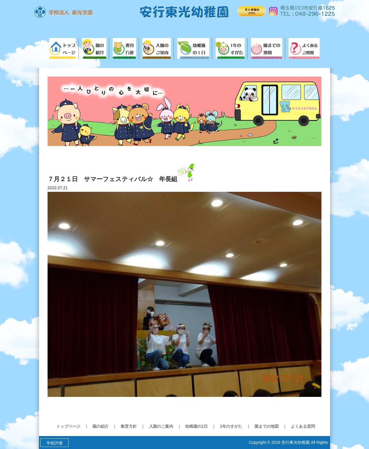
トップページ (68, 426)
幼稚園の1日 (196, 426)
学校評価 (54, 443)
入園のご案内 (161, 426)
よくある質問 (303, 426)
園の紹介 (101, 426)
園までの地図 (267, 426)
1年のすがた (231, 426)
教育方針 (129, 426)
